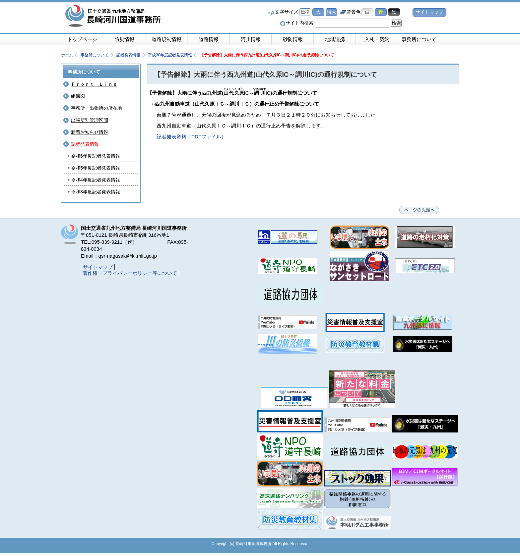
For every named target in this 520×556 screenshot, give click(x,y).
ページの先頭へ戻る (419, 210)
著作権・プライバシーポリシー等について (130, 273)
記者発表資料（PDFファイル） (191, 136)
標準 (305, 12)
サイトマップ (429, 12)
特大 (331, 12)
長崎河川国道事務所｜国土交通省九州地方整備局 (114, 16)
